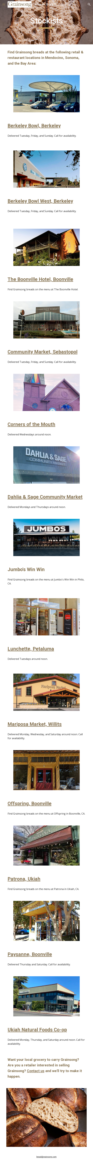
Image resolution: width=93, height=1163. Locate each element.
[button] (4, 4)
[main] (46, 22)
